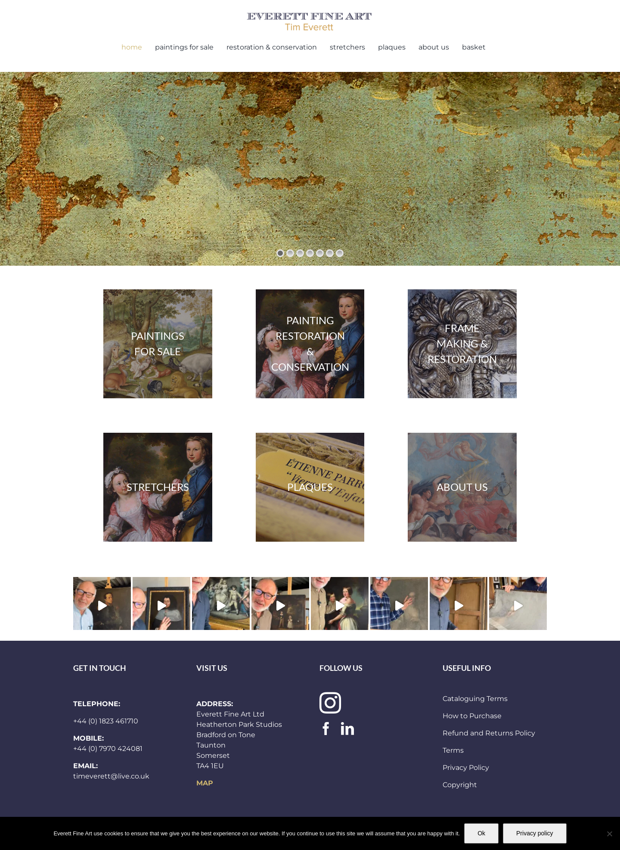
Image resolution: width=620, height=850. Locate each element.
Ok (481, 833)
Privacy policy (534, 833)
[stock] (157, 343)
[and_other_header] (462, 487)
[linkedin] (347, 728)
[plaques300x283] (310, 487)
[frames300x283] (462, 343)
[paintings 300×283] (310, 343)
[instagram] (330, 703)
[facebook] (325, 728)
